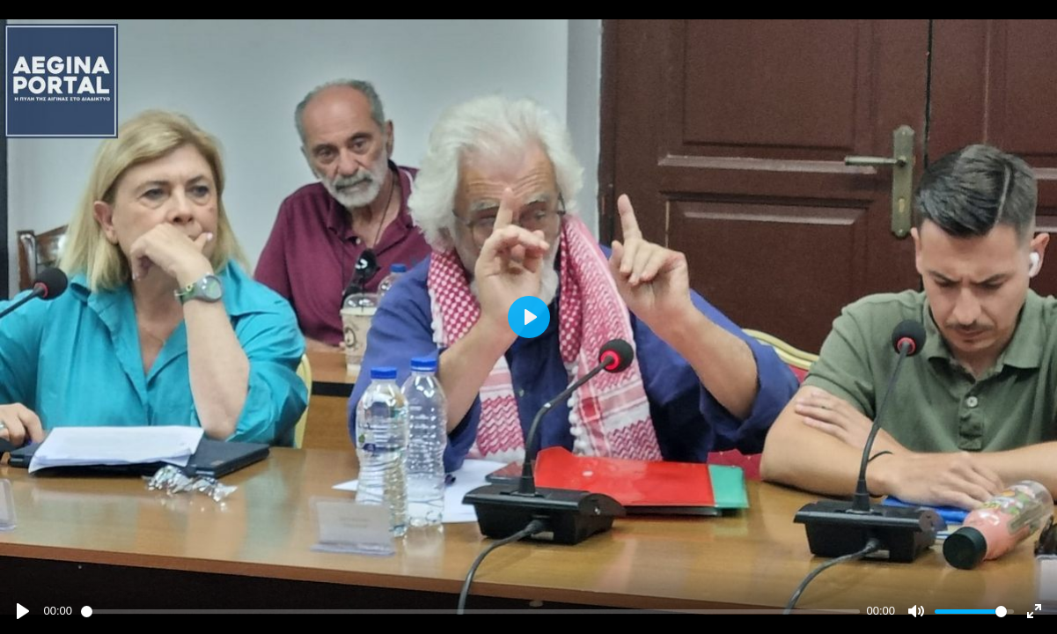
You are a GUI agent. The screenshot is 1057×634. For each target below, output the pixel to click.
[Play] (23, 611)
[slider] (470, 611)
